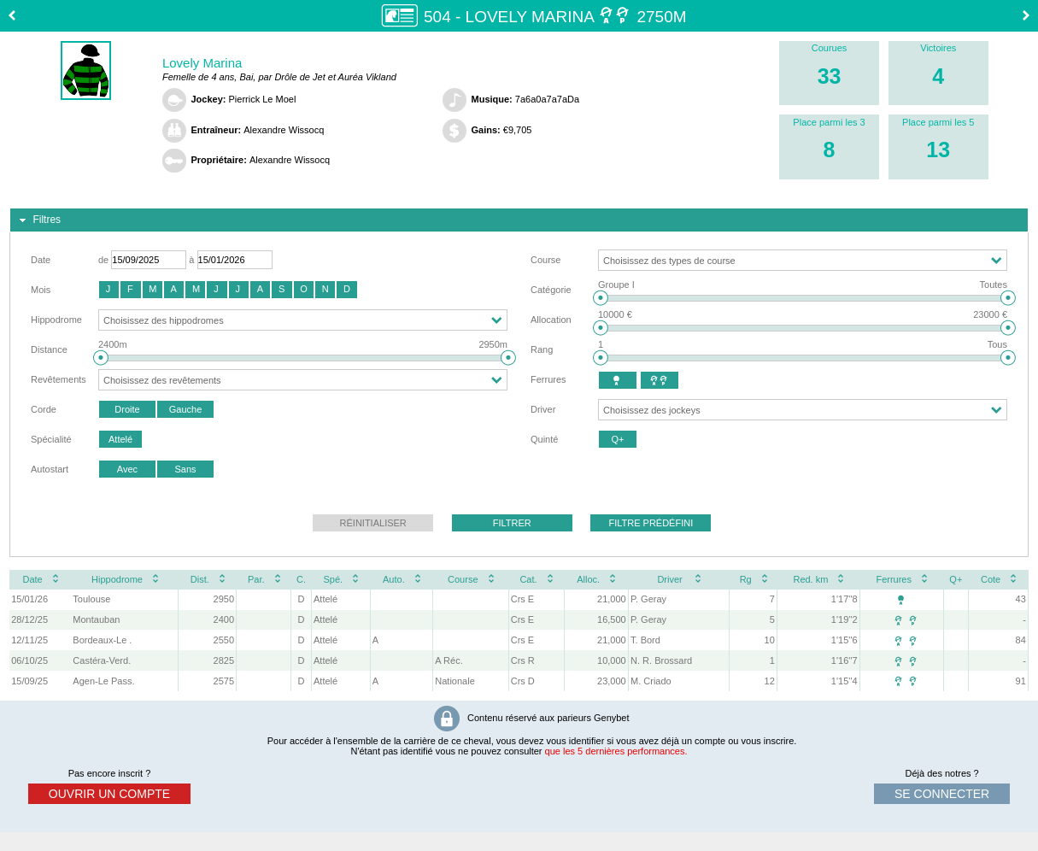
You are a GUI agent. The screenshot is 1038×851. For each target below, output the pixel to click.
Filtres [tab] (38, 220)
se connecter (941, 794)
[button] (109, 289)
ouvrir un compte (109, 794)
